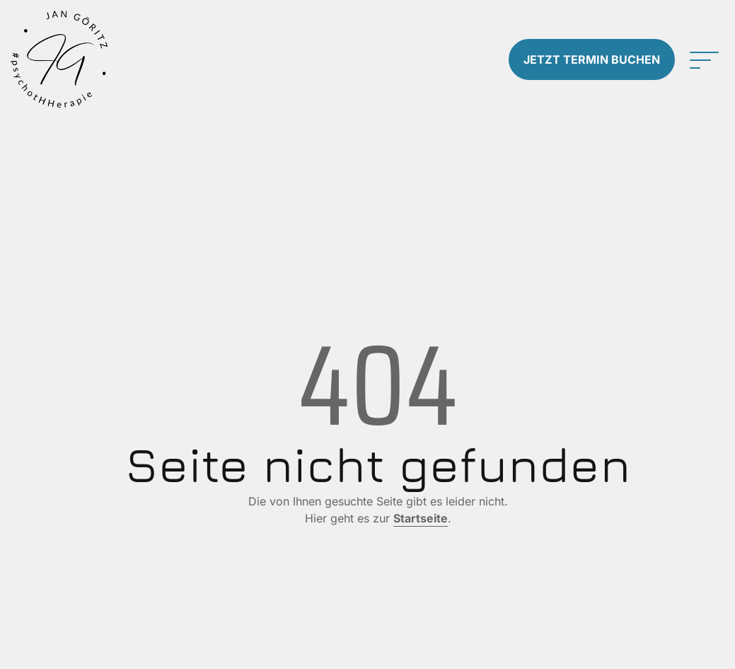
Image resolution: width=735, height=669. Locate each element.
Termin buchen (591, 59)
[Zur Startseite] (92, 59)
